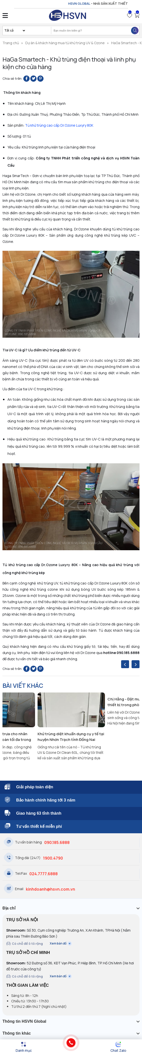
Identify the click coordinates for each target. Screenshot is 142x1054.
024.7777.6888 (43, 873)
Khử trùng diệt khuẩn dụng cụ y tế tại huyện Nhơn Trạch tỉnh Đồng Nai (71, 736)
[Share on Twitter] (33, 78)
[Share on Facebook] (26, 78)
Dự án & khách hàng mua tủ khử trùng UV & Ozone (65, 42)
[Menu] (23, 1047)
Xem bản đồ (61, 944)
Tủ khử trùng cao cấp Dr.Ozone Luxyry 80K (59, 125)
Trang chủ (10, 42)
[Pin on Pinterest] (40, 78)
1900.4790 (53, 858)
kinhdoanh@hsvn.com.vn (50, 889)
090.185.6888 (57, 842)
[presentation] (125, 664)
